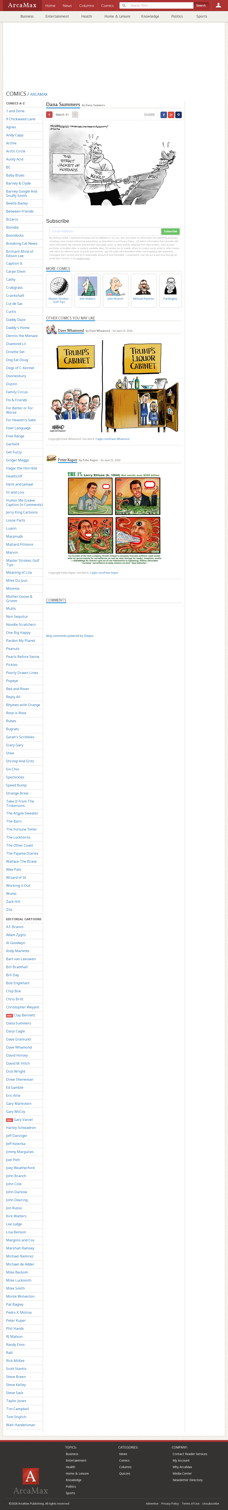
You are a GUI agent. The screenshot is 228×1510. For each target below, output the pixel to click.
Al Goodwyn (15, 942)
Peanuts (13, 648)
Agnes (11, 127)
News (123, 1454)
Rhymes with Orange (23, 704)
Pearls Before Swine (22, 656)
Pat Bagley (14, 1304)
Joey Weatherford (20, 1167)
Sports (202, 16)
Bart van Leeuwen (21, 959)
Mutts (11, 608)
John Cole (13, 1183)
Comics (124, 1460)
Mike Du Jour (17, 580)
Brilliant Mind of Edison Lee (19, 253)
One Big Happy (18, 632)
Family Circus (17, 392)
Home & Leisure (117, 16)
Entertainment (57, 16)
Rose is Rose (16, 712)
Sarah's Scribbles (20, 737)
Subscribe (170, 231)
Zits (9, 909)
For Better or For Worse (19, 410)
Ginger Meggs (17, 460)
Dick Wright (15, 1071)
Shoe (10, 753)
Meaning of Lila (19, 572)
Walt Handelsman (20, 1424)
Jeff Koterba (15, 1143)
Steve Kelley (16, 1384)
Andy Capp (14, 135)
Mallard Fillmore (19, 544)
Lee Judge (14, 1224)
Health (86, 16)
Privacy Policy (170, 1503)
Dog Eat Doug (17, 359)
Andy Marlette (17, 950)
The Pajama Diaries (22, 853)
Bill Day (12, 975)
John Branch (16, 1175)
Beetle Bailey (17, 203)
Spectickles (15, 777)
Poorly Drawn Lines (22, 672)
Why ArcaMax (182, 1467)
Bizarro (12, 219)
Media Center (182, 1473)
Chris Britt (14, 999)
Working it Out (18, 885)
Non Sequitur (17, 616)
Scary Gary (14, 745)
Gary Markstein (18, 1103)
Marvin (12, 552)
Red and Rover (17, 688)
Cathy (10, 279)
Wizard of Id (16, 877)
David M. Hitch (18, 1063)
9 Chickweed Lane (20, 119)
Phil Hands (15, 1328)
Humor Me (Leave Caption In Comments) (24, 502)
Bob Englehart (18, 983)
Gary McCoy (15, 1111)
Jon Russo (14, 1208)
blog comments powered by (69, 636)
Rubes (11, 721)
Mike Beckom (17, 1272)
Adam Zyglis (16, 934)
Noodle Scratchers (21, 624)
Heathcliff (14, 476)
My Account (181, 1460)
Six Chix (12, 769)
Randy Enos (15, 1344)
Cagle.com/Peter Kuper (104, 573)
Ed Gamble (14, 1087)
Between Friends (20, 211)
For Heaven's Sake (21, 420)
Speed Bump (16, 785)
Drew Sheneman (19, 1079)
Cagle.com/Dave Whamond (112, 439)
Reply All (13, 696)
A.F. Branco (14, 926)
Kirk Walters (16, 1216)
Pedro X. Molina (18, 1312)
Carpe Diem (15, 271)
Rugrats (12, 729)
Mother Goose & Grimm (19, 598)
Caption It (14, 263)
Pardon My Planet (20, 640)
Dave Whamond (19, 1047)
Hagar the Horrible (21, 468)
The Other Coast (19, 845)
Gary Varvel (19, 1119)
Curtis (11, 311)
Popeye (12, 680)
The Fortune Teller (21, 829)
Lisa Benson (16, 1232)
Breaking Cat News (22, 243)
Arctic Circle (15, 151)
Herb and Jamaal (19, 484)
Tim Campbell (17, 1408)
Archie (11, 143)
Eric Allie (13, 1095)
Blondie (12, 227)
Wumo (11, 893)
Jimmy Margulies (20, 1151)
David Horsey (17, 1055)
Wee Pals (13, 869)
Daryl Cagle (15, 1031)
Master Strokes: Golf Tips (22, 562)
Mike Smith (15, 1288)
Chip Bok (13, 991)
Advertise (152, 1503)
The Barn (13, 821)
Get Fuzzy (14, 452)
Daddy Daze (15, 319)
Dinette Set (15, 351)
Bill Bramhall (17, 967)
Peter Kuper (16, 1320)
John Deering (17, 1200)
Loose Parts (15, 520)
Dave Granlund (18, 1039)
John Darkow (16, 1191)
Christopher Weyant (22, 1007)
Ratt (9, 1352)
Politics (177, 16)
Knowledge (150, 16)
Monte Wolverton (20, 1296)
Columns (125, 1467)
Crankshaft (15, 295)
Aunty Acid (14, 159)
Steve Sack (14, 1392)
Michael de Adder (20, 1264)
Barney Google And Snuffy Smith (21, 193)
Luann (11, 528)
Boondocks (15, 235)
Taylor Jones (16, 1400)
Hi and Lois (15, 492)
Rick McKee (15, 1360)
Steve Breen (16, 1376)
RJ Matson (14, 1336)
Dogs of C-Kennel (20, 367)
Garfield (12, 444)
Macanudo (14, 536)
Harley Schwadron (21, 1127)
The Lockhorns (18, 837)
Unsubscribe (210, 1503)
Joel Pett (13, 1159)
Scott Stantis (16, 1368)
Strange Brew (17, 793)
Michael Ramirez (19, 1256)
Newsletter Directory (188, 1480)
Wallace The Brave (21, 861)
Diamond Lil (16, 343)
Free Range (15, 436)
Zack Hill (13, 901)
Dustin (11, 384)
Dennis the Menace (22, 335)
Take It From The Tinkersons (20, 803)
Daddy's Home (18, 327)
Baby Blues (15, 175)
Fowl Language (18, 428)
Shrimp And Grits (20, 761)
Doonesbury (16, 375)
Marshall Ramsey (20, 1248)
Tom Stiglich (16, 1416)
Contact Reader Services (190, 1454)
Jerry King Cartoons (22, 512)
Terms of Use (191, 1503)
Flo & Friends (16, 400)
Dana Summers (18, 1023)
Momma (12, 588)
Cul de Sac (14, 303)
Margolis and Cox (20, 1240)
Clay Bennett (20, 1015)
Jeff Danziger (16, 1135)
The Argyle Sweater (22, 813)
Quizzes (124, 1473)
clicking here (83, 258)
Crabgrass (14, 287)
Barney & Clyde (18, 183)
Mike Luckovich (18, 1280)
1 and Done (15, 111)
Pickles (12, 664)
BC (8, 167)
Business (27, 16)
